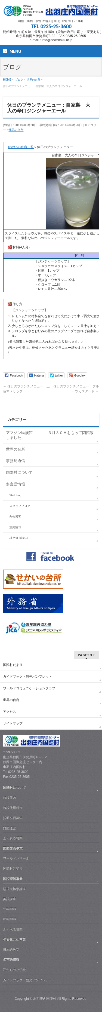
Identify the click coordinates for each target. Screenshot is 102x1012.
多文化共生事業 (14, 939)
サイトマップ (13, 723)
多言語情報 (15, 484)
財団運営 (9, 828)
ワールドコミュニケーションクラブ (29, 688)
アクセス (9, 712)
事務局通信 (15, 460)
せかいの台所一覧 (21, 147)
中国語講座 (10, 908)
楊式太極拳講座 (14, 889)
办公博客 (15, 516)
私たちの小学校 (14, 970)
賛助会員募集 (13, 818)
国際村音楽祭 (13, 868)
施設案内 (9, 798)
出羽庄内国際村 (44, 999)
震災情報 (15, 527)
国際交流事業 (13, 848)
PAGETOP (86, 655)
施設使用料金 (13, 808)
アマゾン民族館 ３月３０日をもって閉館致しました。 (50, 435)
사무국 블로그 (18, 537)
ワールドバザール (16, 858)
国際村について (19, 472)
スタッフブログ (19, 505)
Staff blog (15, 495)
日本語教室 (11, 950)
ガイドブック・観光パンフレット (27, 676)
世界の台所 (15, 130)
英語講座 (9, 899)
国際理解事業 (13, 879)
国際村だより (13, 665)
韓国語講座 (10, 919)
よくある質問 (13, 838)
